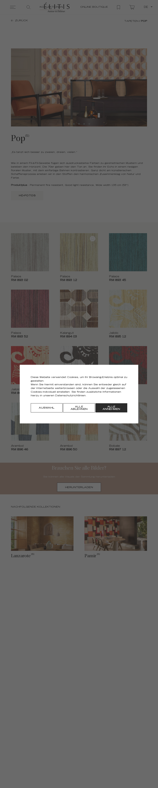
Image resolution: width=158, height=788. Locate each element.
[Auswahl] (47, 407)
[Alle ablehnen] (79, 407)
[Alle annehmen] (111, 407)
